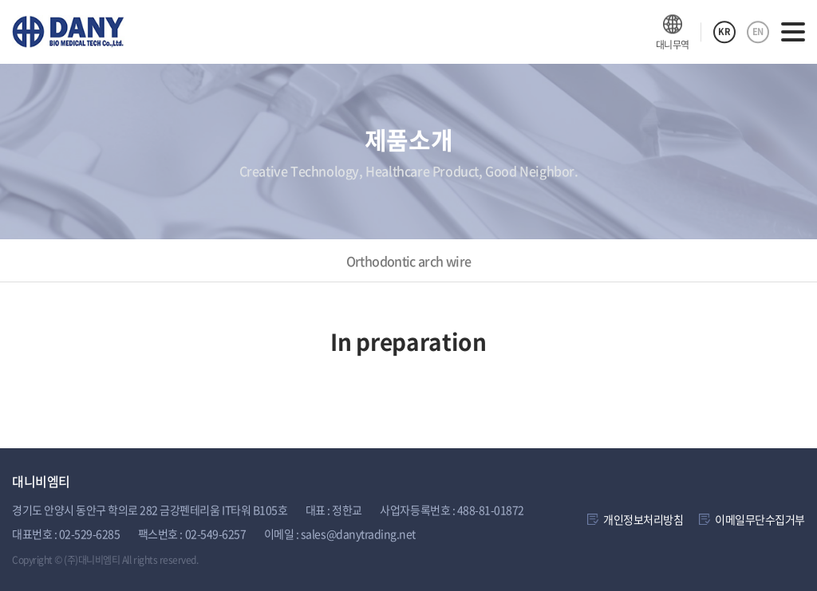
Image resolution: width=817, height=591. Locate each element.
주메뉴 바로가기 (0, 0)
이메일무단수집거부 (760, 519)
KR (724, 31)
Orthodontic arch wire (409, 260)
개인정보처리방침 (643, 519)
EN (758, 31)
